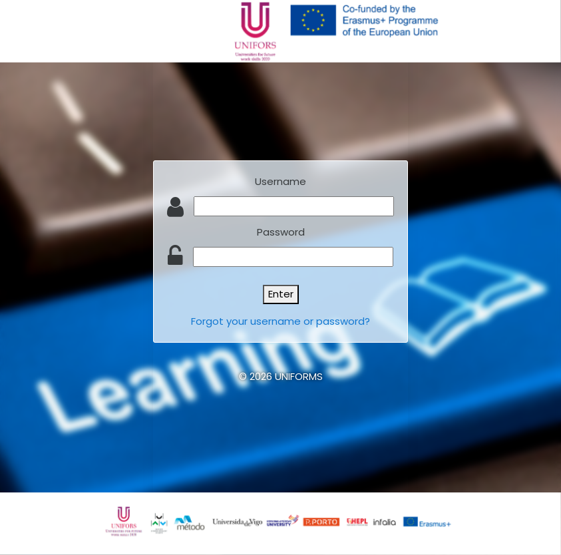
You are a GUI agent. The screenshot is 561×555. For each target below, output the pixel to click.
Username (280, 181)
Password (281, 232)
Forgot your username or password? (280, 321)
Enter (280, 294)
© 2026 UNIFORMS (281, 376)
